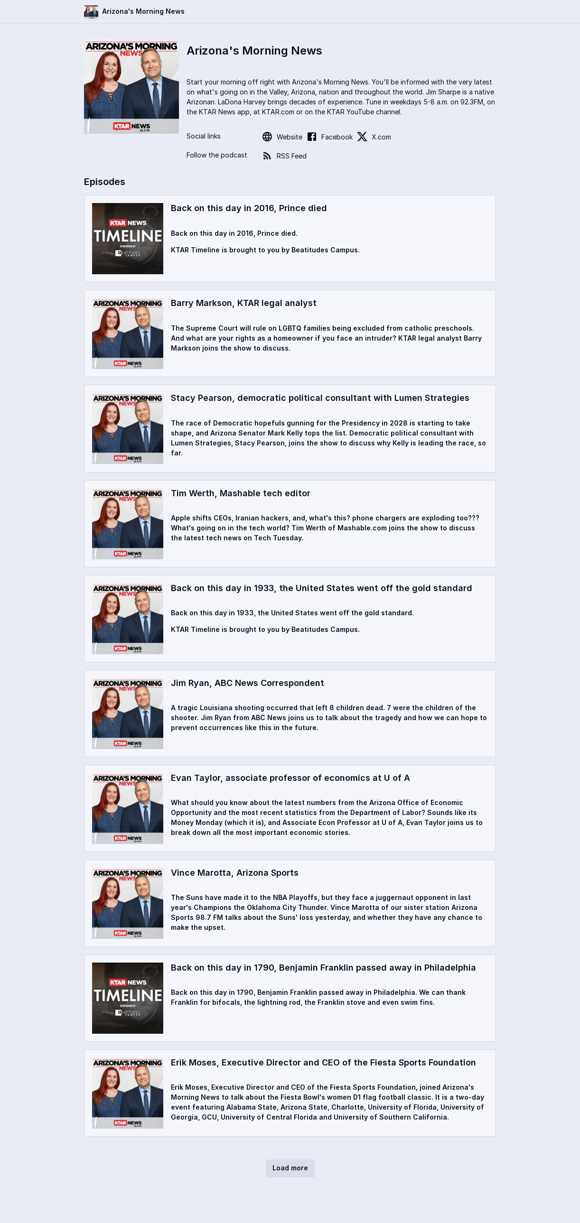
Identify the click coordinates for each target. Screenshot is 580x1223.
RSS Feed (284, 155)
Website (282, 136)
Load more (290, 1168)
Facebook (329, 136)
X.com (373, 136)
